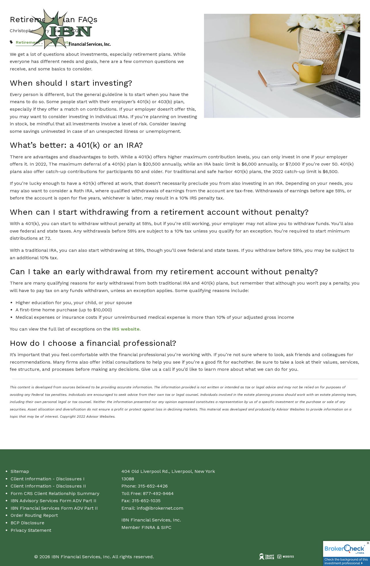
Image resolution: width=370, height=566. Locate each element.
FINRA (148, 527)
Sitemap (20, 471)
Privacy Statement (31, 530)
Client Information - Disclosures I (48, 478)
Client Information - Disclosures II (48, 486)
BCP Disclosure (27, 522)
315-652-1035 (146, 500)
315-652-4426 (153, 486)
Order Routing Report (34, 515)
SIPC (166, 527)
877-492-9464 (158, 493)
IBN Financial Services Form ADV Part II (54, 508)
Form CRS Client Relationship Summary (55, 493)
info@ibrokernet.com (160, 508)
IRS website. (126, 329)
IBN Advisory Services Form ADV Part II (53, 500)
